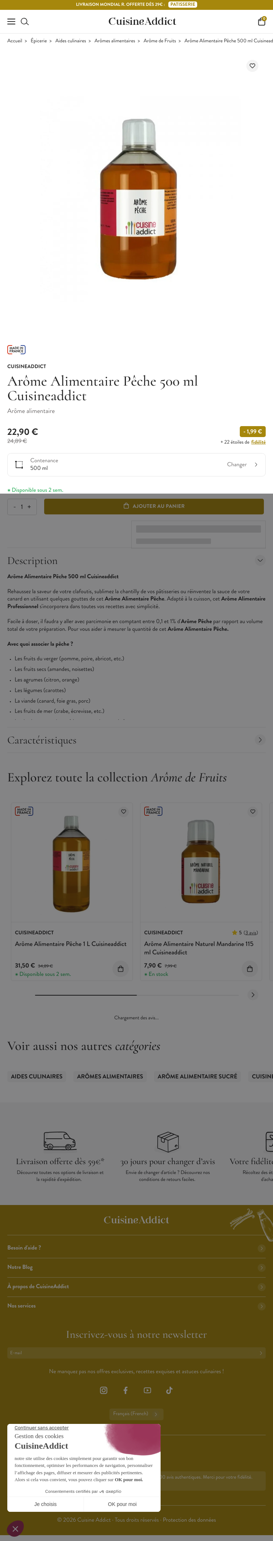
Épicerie (39, 41)
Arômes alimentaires (115, 41)
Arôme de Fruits (160, 41)
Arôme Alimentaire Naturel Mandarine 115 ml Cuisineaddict (199, 948)
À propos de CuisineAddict (136, 1286)
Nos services (136, 1306)
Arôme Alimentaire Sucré (197, 1077)
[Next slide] (252, 994)
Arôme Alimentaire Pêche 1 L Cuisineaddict (71, 944)
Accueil (14, 41)
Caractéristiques (136, 740)
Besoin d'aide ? (136, 1248)
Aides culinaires (70, 41)
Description (136, 560)
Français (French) (136, 1414)
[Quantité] (22, 507)
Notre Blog (136, 1267)
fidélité (258, 442)
